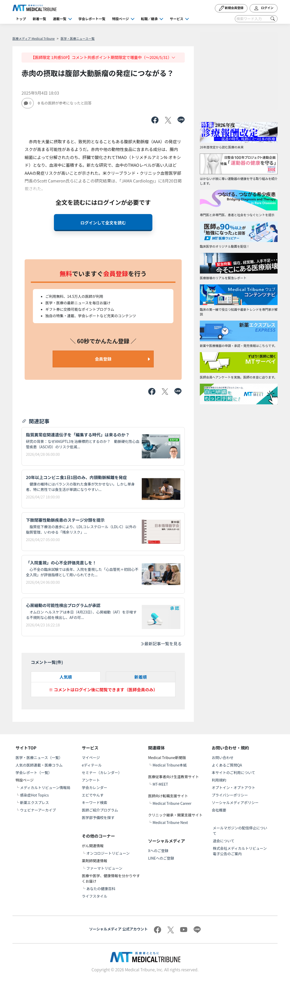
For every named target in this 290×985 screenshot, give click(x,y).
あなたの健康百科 (100, 888)
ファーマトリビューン (104, 868)
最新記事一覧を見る (161, 643)
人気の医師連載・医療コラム (39, 765)
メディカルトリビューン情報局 (45, 787)
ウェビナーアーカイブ (38, 810)
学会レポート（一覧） (34, 772)
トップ (21, 18)
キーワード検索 (94, 802)
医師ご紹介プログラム (100, 810)
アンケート (91, 780)
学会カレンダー (94, 787)
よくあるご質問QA (227, 765)
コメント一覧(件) (47, 662)
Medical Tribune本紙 (170, 765)
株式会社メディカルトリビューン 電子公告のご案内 (241, 851)
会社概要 (219, 810)
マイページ (91, 757)
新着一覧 (39, 18)
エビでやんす (93, 795)
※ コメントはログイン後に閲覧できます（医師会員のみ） (103, 689)
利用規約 (219, 780)
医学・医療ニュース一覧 (78, 38)
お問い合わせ (223, 757)
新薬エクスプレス (34, 802)
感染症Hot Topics (34, 795)
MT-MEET (160, 784)
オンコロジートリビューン (108, 853)
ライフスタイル (94, 896)
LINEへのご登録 (161, 858)
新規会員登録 (231, 8)
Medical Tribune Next (170, 822)
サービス (176, 18)
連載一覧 (59, 18)
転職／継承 (149, 18)
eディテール (92, 765)
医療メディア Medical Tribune (33, 38)
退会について (224, 840)
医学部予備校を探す (98, 817)
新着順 (140, 677)
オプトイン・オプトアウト (233, 787)
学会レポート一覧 (92, 18)
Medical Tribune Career (172, 803)
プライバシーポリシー (230, 795)
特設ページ (120, 18)
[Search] (256, 18)
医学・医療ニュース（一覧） (39, 757)
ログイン (263, 8)
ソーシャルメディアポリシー (235, 802)
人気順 (65, 677)
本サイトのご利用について (233, 772)
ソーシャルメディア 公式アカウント (118, 928)
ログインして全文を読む (103, 222)
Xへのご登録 (158, 850)
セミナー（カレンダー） (102, 772)
